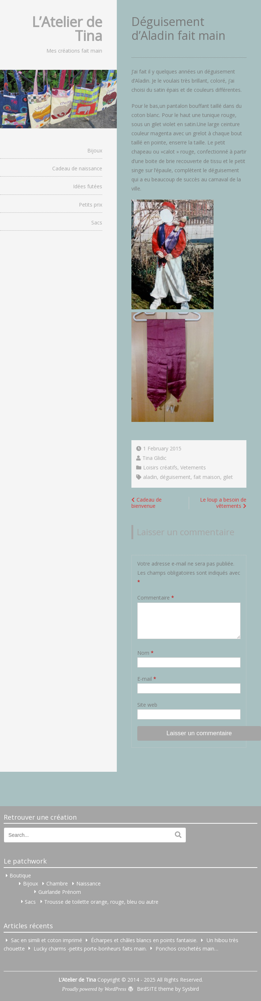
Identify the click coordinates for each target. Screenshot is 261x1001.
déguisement (175, 476)
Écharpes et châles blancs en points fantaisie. (144, 940)
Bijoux (94, 150)
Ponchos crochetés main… (187, 948)
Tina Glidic (154, 457)
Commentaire (155, 597)
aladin (150, 476)
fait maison (206, 476)
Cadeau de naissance (77, 168)
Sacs (96, 222)
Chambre (57, 883)
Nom (145, 652)
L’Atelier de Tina (67, 28)
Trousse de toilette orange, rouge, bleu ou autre (101, 901)
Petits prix (90, 204)
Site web (147, 704)
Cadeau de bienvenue (146, 502)
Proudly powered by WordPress (94, 989)
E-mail (146, 678)
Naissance (88, 883)
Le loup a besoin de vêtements (223, 502)
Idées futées (87, 186)
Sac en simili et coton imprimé (46, 940)
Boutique (20, 875)
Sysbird (190, 988)
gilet (228, 476)
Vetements (193, 467)
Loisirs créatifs (160, 467)
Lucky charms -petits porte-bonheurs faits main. (90, 948)
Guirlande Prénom (59, 891)
